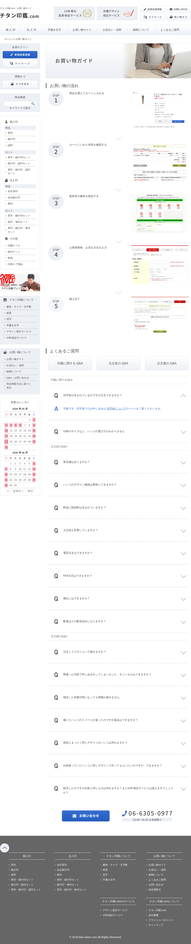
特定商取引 (155, 889)
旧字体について (116, 408)
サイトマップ (156, 925)
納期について (141, 29)
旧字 (8, 319)
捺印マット (14, 251)
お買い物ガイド (82, 29)
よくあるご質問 (169, 29)
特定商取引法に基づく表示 (18, 385)
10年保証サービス (16, 337)
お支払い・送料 (112, 29)
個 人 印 (10, 29)
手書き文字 (54, 29)
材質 (8, 313)
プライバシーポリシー (161, 920)
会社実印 (13, 191)
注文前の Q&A (118, 363)
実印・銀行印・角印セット (19, 230)
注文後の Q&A (166, 363)
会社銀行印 (14, 197)
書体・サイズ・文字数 (18, 306)
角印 (10, 203)
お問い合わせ (156, 884)
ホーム (8, 39)
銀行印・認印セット (19, 163)
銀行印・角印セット (68, 884)
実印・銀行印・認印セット (19, 171)
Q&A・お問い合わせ (17, 377)
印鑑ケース (14, 245)
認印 (10, 145)
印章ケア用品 (15, 264)
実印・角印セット (18, 221)
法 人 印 (31, 29)
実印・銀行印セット (19, 157)
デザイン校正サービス (18, 331)
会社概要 (154, 915)
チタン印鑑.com (157, 910)
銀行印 (11, 139)
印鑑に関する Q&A (70, 363)
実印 (10, 132)
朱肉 (10, 257)
